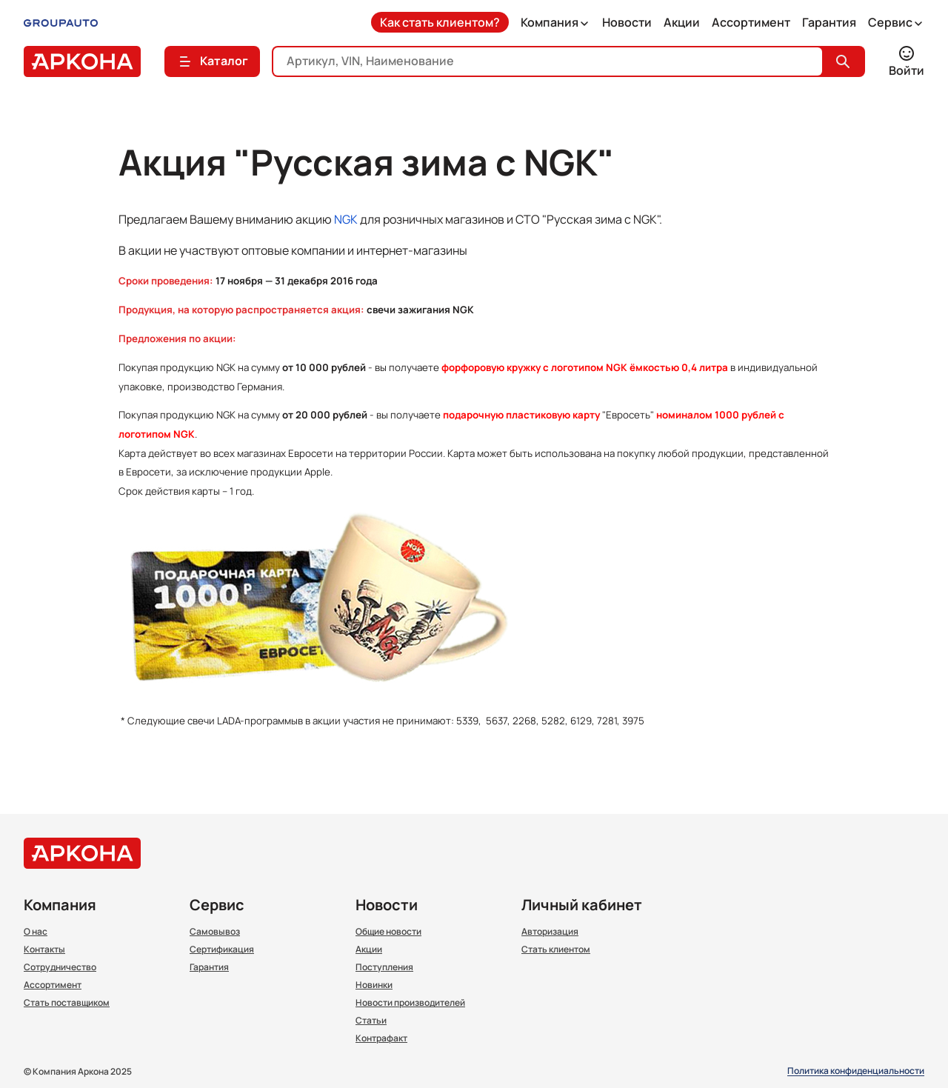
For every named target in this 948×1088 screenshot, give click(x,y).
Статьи (371, 1020)
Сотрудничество (60, 967)
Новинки (374, 985)
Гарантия (829, 22)
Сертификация (222, 949)
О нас (35, 931)
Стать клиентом (555, 949)
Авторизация (549, 931)
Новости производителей (410, 1002)
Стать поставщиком (67, 1002)
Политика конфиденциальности (855, 1071)
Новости (627, 22)
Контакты (44, 949)
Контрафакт (381, 1038)
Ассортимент (751, 22)
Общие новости (388, 931)
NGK (346, 219)
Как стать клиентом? (440, 22)
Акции (682, 22)
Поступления (384, 967)
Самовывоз (215, 931)
